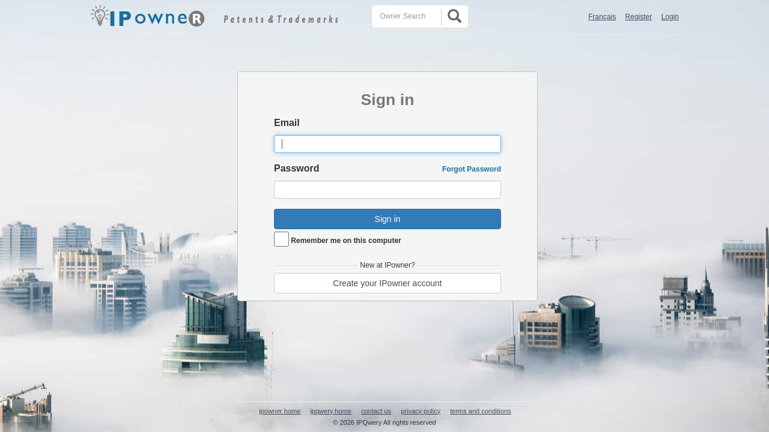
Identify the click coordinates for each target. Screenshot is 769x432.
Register (638, 17)
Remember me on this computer (346, 240)
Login (670, 17)
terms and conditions (480, 411)
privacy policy (420, 411)
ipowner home (279, 411)
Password (297, 168)
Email (287, 123)
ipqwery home (330, 411)
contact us (376, 411)
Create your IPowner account (387, 283)
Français (602, 17)
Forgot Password (471, 169)
